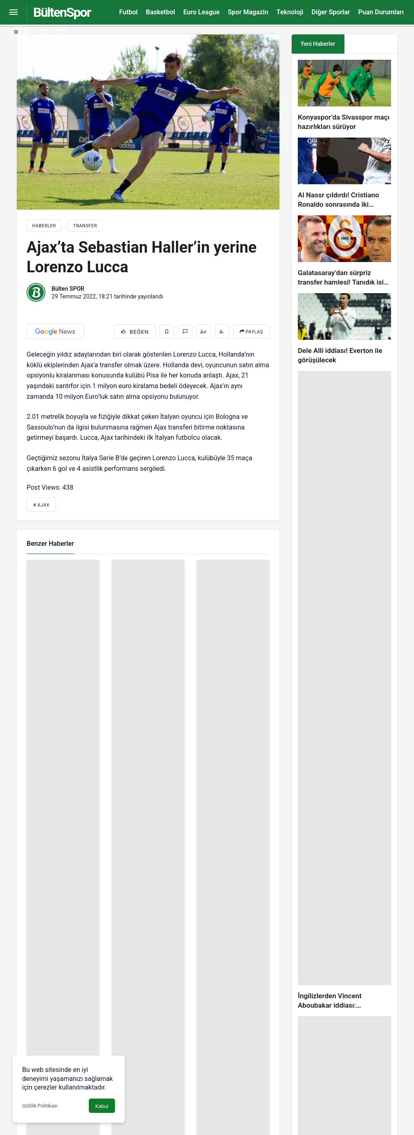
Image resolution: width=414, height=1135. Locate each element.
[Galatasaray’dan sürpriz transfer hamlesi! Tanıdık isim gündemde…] (344, 251)
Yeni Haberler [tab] (318, 44)
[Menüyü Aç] (13, 12)
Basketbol (160, 12)
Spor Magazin (248, 12)
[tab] (370, 44)
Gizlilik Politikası (40, 1106)
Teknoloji (290, 12)
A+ (203, 332)
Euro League (201, 12)
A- (221, 332)
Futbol (128, 12)
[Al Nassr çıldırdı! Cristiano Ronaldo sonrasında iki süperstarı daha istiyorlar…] (344, 173)
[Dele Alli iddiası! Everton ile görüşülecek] (344, 329)
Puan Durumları (381, 12)
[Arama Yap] (44, 32)
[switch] (21, 32)
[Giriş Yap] (62, 32)
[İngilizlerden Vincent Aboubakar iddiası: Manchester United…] (344, 690)
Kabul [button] (101, 1106)
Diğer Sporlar (330, 12)
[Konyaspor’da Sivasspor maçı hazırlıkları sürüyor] (344, 95)
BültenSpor (61, 12)
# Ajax (41, 505)
